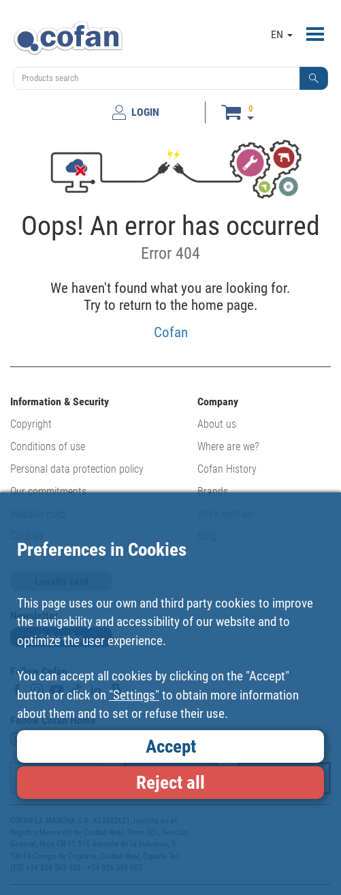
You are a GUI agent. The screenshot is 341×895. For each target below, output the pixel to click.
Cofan (171, 332)
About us (216, 424)
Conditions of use (47, 446)
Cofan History (227, 468)
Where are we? (228, 446)
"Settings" (134, 695)
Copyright (31, 424)
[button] (313, 78)
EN (282, 34)
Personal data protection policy (77, 468)
